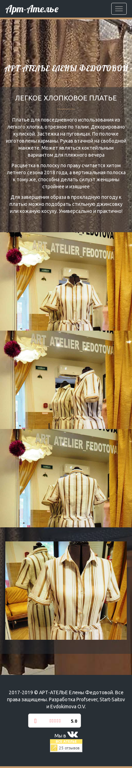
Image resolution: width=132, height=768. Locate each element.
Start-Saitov (112, 699)
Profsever (87, 699)
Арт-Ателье (31, 8)
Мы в (66, 735)
